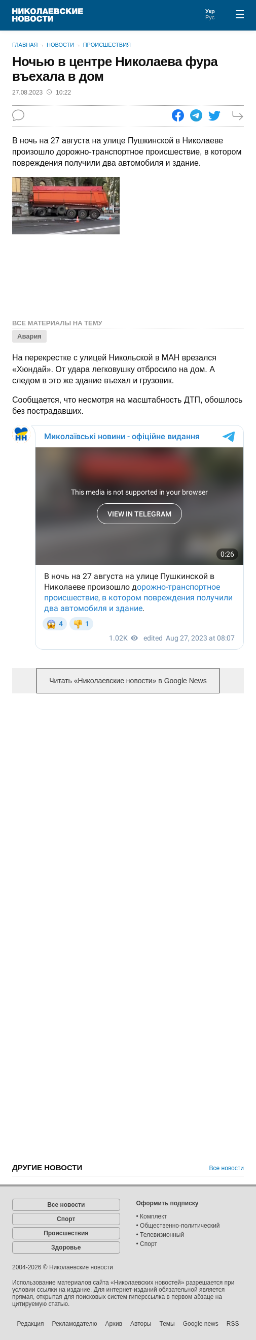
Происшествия (107, 45)
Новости (60, 45)
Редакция (30, 1323)
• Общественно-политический (178, 1225)
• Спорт (146, 1243)
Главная (25, 45)
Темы (166, 1323)
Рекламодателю (74, 1323)
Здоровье (66, 1247)
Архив (113, 1323)
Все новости (226, 1168)
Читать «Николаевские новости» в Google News (127, 681)
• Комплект (151, 1216)
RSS (233, 1323)
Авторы (140, 1323)
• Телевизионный (160, 1234)
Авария (29, 336)
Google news (200, 1323)
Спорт (66, 1219)
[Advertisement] (128, 781)
